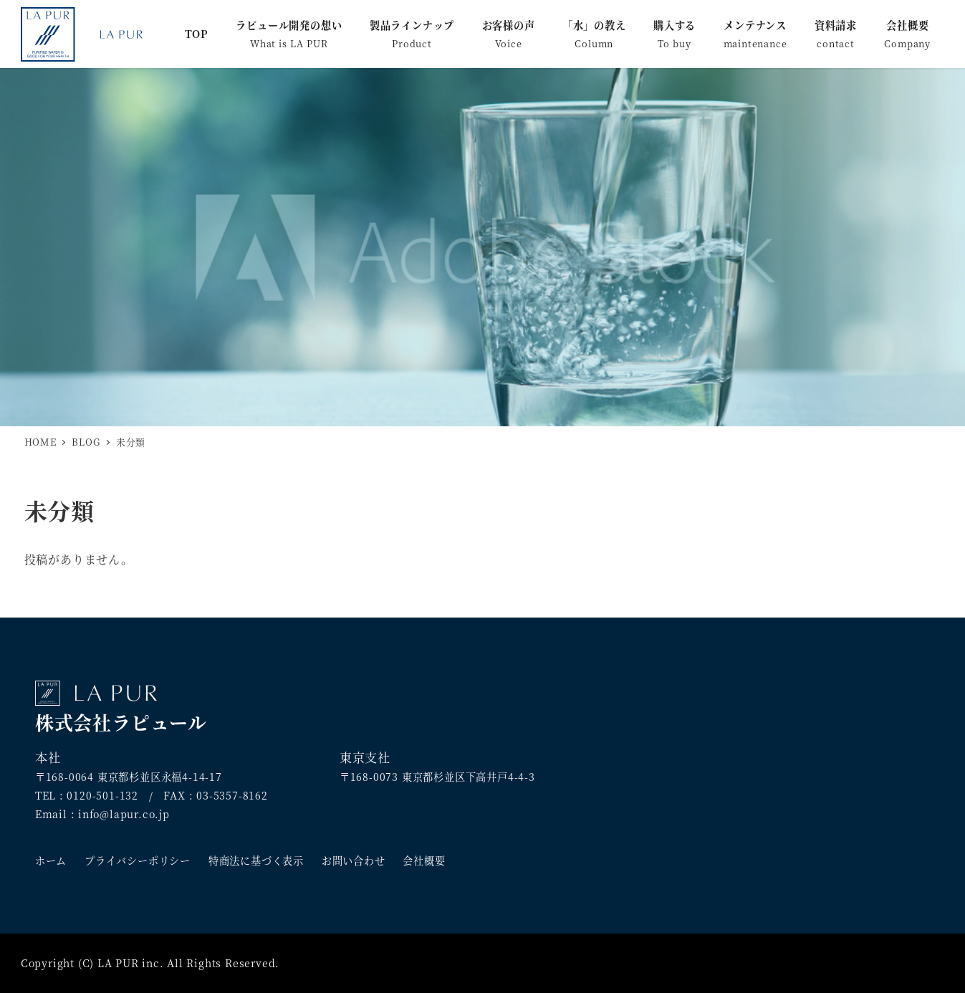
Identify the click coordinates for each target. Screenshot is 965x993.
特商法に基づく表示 (256, 860)
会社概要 (424, 860)
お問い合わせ (353, 860)
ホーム (51, 860)
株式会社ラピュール (121, 708)
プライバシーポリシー (138, 860)
